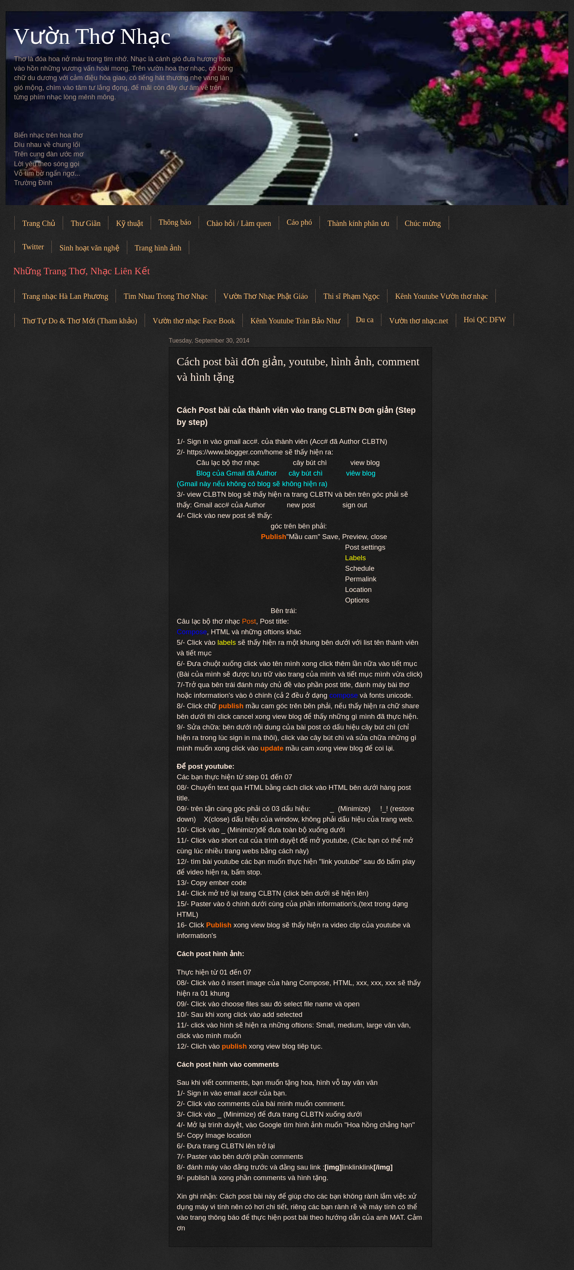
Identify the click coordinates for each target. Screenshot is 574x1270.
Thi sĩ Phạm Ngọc (351, 296)
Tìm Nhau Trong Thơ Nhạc (165, 296)
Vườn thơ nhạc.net (418, 321)
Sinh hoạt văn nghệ (89, 248)
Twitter (33, 247)
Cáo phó (299, 222)
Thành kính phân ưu (358, 223)
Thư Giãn (85, 223)
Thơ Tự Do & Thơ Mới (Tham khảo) (79, 321)
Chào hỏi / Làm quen (239, 223)
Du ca (364, 319)
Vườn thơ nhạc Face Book (194, 321)
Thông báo (175, 222)
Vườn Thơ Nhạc (92, 36)
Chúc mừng (423, 223)
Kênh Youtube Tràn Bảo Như (295, 321)
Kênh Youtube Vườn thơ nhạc (441, 296)
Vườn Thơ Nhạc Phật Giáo (265, 296)
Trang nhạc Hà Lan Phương (65, 296)
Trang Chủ (38, 223)
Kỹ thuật (129, 223)
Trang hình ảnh (158, 248)
